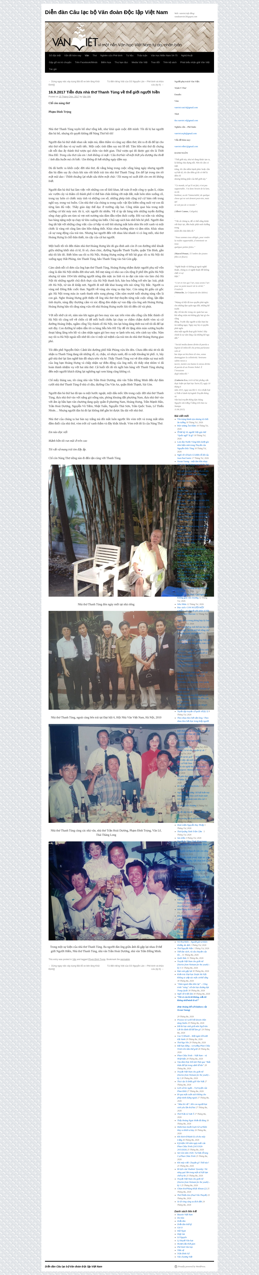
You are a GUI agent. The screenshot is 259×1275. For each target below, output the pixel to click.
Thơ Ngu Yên (183, 1042)
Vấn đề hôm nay (72, 55)
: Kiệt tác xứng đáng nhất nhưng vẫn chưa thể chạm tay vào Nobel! (193, 860)
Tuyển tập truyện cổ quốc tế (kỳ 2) (192, 812)
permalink (125, 959)
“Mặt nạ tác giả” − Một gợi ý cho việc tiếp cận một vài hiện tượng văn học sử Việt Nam (193, 760)
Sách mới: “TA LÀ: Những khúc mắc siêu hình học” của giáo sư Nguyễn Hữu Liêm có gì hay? (193, 578)
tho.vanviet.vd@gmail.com (186, 120)
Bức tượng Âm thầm (186, 425)
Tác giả (52, 69)
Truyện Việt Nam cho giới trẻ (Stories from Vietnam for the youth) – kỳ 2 (193, 1074)
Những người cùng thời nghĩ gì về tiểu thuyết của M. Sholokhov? (192, 698)
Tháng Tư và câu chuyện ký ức (191, 750)
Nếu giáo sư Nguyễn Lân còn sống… (193, 851)
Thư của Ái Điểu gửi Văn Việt (190, 1081)
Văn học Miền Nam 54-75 (164, 55)
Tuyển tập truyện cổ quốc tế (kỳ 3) (192, 711)
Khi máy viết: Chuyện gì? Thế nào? (193, 1162)
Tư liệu (129, 55)
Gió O (180, 1227)
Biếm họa (106, 62)
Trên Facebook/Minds (86, 62)
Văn (87, 55)
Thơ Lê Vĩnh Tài (184, 747)
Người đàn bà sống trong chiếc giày (193, 588)
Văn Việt (87, 96)
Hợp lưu (181, 1234)
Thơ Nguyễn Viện (185, 948)
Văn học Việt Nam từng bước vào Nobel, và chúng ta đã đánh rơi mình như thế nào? (193, 902)
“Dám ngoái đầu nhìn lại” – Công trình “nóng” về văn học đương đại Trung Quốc (193, 987)
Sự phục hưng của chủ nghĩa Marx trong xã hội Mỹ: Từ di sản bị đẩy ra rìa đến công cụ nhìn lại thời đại (193, 516)
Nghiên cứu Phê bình (111, 55)
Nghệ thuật (186, 55)
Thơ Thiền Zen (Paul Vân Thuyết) (192, 1195)
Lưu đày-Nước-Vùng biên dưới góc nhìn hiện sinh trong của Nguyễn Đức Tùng (193, 445)
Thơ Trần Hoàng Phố (186, 481)
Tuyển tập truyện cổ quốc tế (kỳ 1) (192, 886)
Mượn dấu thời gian (186, 1244)
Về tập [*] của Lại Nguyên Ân (192, 675)
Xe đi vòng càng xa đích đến (189, 1201)
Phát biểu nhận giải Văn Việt (195, 62)
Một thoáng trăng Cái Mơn (189, 555)
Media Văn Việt (139, 62)
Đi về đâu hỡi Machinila (188, 786)
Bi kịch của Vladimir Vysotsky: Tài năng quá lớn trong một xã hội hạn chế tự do (192, 1172)
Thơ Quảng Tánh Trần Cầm (190, 831)
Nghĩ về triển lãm (185, 994)
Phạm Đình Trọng (96, 959)
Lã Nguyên (182, 1237)
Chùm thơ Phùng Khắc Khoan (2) (192, 1188)
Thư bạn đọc (121, 62)
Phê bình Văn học (185, 1247)
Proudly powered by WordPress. (192, 1266)
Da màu (180, 1218)
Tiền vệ (180, 1250)
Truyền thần (182, 490)
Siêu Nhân (181, 604)
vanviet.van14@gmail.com (186, 107)
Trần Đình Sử (183, 1253)
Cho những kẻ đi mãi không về (191, 818)
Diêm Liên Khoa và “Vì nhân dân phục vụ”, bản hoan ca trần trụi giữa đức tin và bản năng (193, 539)
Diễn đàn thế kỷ (184, 1224)
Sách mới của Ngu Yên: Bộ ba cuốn (193, 652)
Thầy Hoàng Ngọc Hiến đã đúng (191, 1120)
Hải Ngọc (181, 1231)
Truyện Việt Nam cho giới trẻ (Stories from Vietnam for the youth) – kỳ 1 (193, 1182)
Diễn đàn (181, 1221)
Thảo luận (142, 55)
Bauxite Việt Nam (185, 1214)
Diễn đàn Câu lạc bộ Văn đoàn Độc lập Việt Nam (106, 12)
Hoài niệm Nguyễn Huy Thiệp (190, 825)
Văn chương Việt (184, 1257)
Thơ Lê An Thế (184, 533)
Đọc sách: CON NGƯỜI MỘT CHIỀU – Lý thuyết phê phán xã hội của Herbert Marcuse (193, 610)
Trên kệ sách (170, 62)
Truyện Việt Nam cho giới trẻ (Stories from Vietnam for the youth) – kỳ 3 (193, 964)
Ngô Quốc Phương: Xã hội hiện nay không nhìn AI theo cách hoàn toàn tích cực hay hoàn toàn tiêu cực (193, 795)
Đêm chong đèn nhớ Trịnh (188, 909)
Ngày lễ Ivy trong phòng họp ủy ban (193, 620)
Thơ (95, 55)
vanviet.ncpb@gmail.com (185, 133)
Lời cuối (181, 487)
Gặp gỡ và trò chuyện (60, 62)
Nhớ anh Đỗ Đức (185, 659)
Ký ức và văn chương (186, 805)
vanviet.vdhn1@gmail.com (186, 146)
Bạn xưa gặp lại (184, 971)
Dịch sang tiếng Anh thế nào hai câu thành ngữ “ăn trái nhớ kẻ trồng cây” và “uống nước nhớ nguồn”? (193, 630)
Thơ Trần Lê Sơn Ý (185, 1114)
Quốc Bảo (181, 958)
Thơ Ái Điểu (182, 925)
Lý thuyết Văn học (185, 1240)
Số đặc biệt (55, 55)
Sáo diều (181, 838)
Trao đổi (155, 62)
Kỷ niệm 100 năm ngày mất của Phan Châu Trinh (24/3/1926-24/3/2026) (191, 1146)
